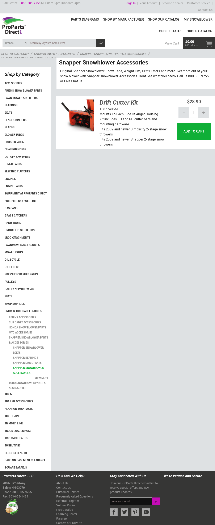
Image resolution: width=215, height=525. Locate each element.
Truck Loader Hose (18, 431)
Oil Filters (12, 267)
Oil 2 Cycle (12, 259)
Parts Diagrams (85, 19)
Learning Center (66, 514)
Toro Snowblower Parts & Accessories (27, 385)
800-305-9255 (22, 492)
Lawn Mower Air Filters (21, 98)
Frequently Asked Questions (74, 496)
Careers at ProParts (69, 523)
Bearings (11, 105)
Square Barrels (16, 467)
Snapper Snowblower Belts (28, 350)
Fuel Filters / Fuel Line (20, 201)
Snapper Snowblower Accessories (28, 370)
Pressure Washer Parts (21, 274)
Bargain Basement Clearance (25, 460)
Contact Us (205, 10)
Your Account (148, 3)
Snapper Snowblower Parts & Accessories (28, 340)
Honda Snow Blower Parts (27, 327)
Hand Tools (13, 223)
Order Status (170, 31)
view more (41, 378)
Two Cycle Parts (16, 438)
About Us (62, 483)
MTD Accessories (21, 332)
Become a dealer (172, 3)
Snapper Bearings (25, 358)
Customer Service (198, 3)
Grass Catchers (16, 215)
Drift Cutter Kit (119, 102)
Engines (10, 179)
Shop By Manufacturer (123, 19)
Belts (8, 112)
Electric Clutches (17, 171)
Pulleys (10, 282)
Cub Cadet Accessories (25, 322)
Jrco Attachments (17, 237)
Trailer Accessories (19, 401)
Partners (62, 518)
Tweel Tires (13, 445)
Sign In (131, 3)
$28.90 (194, 101)
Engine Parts (14, 186)
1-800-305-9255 (29, 3)
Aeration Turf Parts (19, 409)
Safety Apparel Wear (19, 289)
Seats (8, 296)
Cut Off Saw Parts (17, 157)
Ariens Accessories (22, 317)
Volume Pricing (66, 505)
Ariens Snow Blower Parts (23, 90)
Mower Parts (14, 252)
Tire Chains (12, 416)
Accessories (13, 83)
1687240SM (109, 109)
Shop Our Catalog (164, 19)
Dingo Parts (13, 164)
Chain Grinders (15, 149)
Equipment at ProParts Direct (26, 193)
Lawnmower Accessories (22, 245)
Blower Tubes (14, 134)
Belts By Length (16, 453)
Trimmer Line (14, 423)
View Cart (172, 43)
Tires (8, 394)
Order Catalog (199, 31)
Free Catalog (64, 510)
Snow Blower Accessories (23, 311)
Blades (9, 127)
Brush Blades (14, 142)
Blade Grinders (15, 120)
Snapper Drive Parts (27, 363)
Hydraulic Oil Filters (20, 230)
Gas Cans (11, 208)
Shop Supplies (15, 304)
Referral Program (67, 501)
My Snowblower (198, 19)
